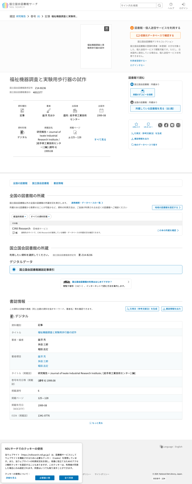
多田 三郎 (43, 361)
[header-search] (142, 5)
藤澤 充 (42, 356)
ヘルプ (171, 5)
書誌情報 (58, 183)
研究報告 (21, 16)
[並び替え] (20, 216)
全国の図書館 (20, 183)
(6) (38, 16)
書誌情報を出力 (140, 138)
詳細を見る (11, 477)
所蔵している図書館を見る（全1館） (155, 108)
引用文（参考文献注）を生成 (146, 133)
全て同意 (69, 477)
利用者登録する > (138, 60)
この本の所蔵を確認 (168, 230)
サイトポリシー (102, 474)
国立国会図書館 (40, 183)
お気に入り (136, 125)
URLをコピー (148, 125)
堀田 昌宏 (43, 366)
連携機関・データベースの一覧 (87, 203)
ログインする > (137, 65)
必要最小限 (45, 477)
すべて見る (100, 139)
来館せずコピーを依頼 (142, 92)
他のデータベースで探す (144, 144)
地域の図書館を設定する (168, 207)
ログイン (183, 5)
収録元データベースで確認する (155, 35)
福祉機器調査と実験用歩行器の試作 (57, 332)
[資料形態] (40, 216)
